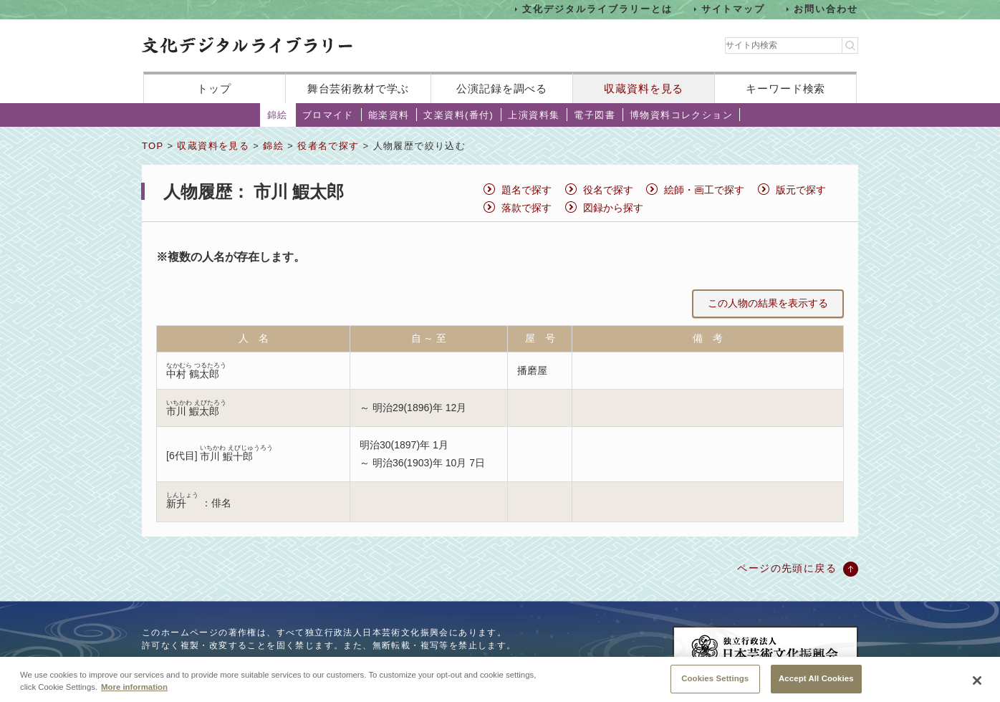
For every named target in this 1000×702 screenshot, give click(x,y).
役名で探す (608, 190)
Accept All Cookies (816, 685)
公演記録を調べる (501, 88)
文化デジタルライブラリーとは (597, 9)
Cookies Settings (715, 685)
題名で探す (526, 190)
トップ (214, 88)
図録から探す (613, 207)
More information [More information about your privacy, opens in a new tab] (134, 694)
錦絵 (277, 115)
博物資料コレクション (681, 115)
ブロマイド (328, 115)
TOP (152, 145)
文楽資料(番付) (458, 115)
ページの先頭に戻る (787, 568)
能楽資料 (389, 115)
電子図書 (594, 115)
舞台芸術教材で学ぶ (358, 88)
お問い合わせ (826, 9)
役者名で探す (328, 145)
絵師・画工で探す (704, 190)
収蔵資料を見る (643, 88)
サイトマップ (733, 9)
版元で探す (801, 190)
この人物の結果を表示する (768, 303)
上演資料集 (533, 115)
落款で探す (526, 207)
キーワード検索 (785, 88)
